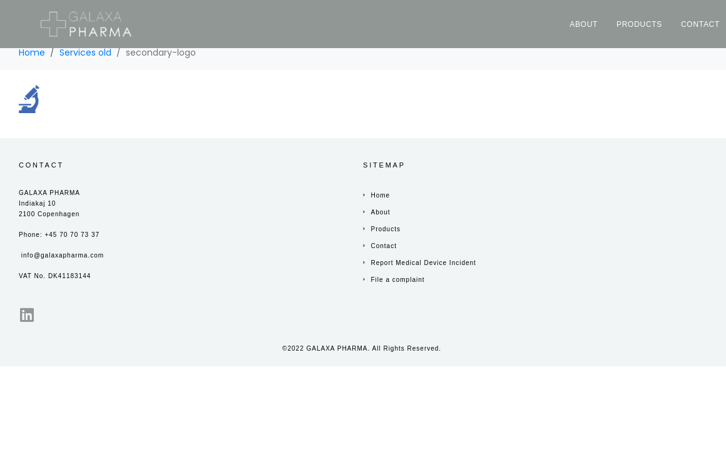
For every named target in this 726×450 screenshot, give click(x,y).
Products (639, 24)
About (584, 24)
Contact (700, 24)
